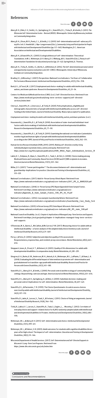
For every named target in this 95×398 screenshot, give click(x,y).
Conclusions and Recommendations (52, 375)
